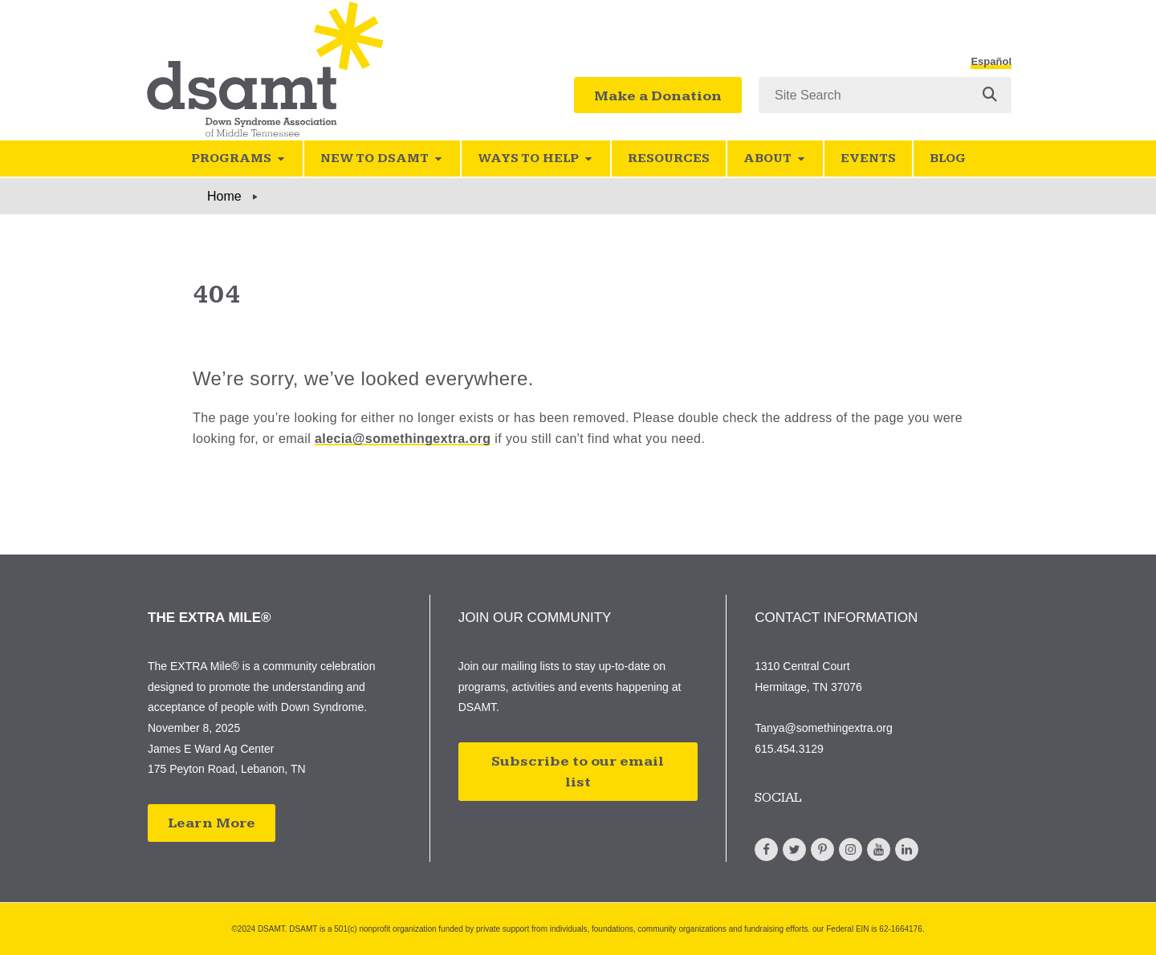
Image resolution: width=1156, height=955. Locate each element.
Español (991, 61)
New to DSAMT (382, 158)
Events (868, 158)
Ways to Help (536, 158)
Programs (239, 158)
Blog (948, 158)
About (775, 158)
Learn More (211, 823)
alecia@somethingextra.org (402, 438)
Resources (669, 158)
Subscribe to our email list (577, 771)
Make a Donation (658, 95)
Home (224, 196)
